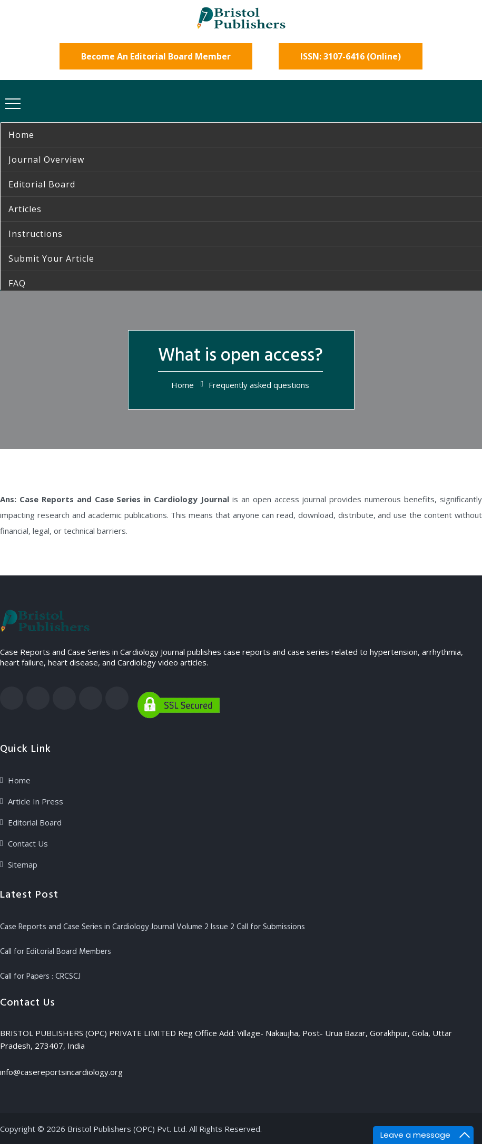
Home (182, 385)
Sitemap (22, 864)
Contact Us (28, 843)
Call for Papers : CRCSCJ (40, 976)
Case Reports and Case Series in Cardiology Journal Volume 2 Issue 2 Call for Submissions (152, 927)
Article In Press (35, 801)
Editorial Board (35, 822)
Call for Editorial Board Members (55, 952)
